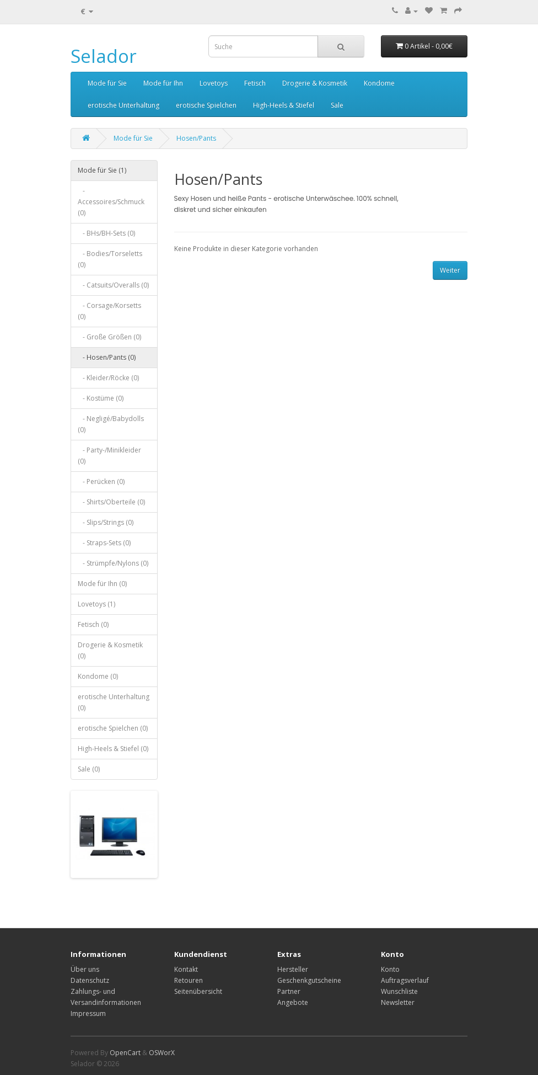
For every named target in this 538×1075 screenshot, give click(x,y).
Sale (337, 105)
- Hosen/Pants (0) (107, 357)
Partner (288, 991)
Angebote (292, 1002)
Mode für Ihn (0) (102, 583)
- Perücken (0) (101, 481)
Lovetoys (214, 83)
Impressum (88, 1013)
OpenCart (125, 1052)
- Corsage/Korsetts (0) (109, 311)
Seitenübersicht (198, 991)
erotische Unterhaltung (123, 105)
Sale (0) (89, 769)
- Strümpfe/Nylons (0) (113, 563)
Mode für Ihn (163, 83)
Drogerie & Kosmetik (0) (110, 650)
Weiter (450, 270)
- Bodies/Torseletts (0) (110, 259)
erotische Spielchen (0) (113, 728)
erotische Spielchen (206, 105)
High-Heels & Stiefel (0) (113, 748)
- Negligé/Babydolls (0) (111, 424)
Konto (390, 969)
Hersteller (292, 969)
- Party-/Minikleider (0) (109, 455)
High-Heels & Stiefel (283, 105)
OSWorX (162, 1052)
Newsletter (398, 1002)
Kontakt (186, 969)
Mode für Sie (107, 83)
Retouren (188, 980)
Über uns (85, 969)
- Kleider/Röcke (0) (108, 377)
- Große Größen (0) (109, 337)
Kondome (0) (98, 676)
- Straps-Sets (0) (104, 542)
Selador (104, 56)
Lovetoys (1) (96, 604)
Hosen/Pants (196, 138)
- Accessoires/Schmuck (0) (111, 201)
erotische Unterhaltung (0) (113, 702)
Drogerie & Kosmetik (314, 83)
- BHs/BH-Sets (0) (106, 233)
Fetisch (255, 83)
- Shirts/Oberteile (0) (111, 502)
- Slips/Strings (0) (105, 522)
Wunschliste (399, 991)
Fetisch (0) (93, 624)
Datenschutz (90, 980)
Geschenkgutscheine (309, 980)
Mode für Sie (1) (102, 170)
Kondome (379, 83)
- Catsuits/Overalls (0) (113, 285)
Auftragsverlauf (405, 980)
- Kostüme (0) (100, 398)
